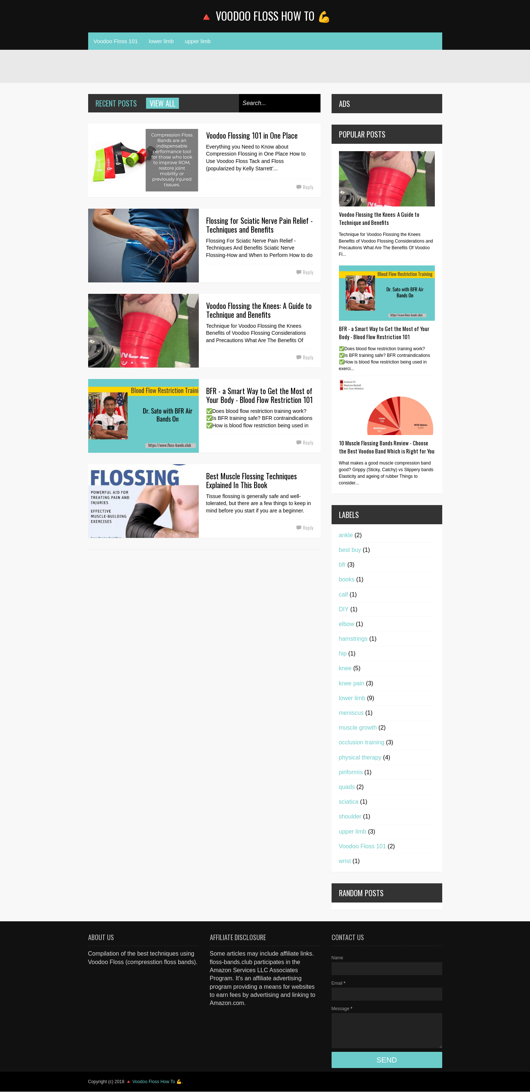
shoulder (350, 816)
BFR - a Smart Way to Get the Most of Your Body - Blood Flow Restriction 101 (259, 395)
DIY (344, 609)
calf (343, 594)
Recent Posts (116, 103)
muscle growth (358, 727)
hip (343, 653)
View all (162, 103)
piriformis (351, 772)
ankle (346, 535)
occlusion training (362, 742)
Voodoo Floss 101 (116, 41)
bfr (342, 564)
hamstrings (353, 639)
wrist (345, 861)
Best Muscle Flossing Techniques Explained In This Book (251, 480)
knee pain (351, 683)
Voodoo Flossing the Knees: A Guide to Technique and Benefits (259, 310)
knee (345, 668)
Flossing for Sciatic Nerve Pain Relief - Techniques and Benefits (259, 225)
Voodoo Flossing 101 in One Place (252, 135)
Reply (308, 187)
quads (347, 787)
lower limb (161, 41)
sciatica (348, 802)
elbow (346, 624)
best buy (350, 550)
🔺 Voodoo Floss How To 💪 (265, 15)
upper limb (198, 41)
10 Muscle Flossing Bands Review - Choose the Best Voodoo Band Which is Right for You (386, 447)
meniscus (351, 713)
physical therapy (360, 757)
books (347, 579)
